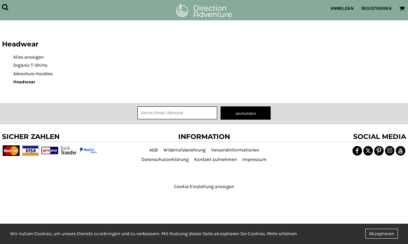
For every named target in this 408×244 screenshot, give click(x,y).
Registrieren (376, 8)
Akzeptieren (381, 234)
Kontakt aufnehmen (215, 159)
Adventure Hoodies (33, 74)
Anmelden (342, 8)
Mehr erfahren (282, 234)
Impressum (254, 159)
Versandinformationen (235, 150)
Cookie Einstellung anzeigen (204, 186)
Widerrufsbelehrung (184, 150)
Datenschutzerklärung (165, 159)
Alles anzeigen (28, 57)
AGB (153, 150)
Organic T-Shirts (30, 65)
